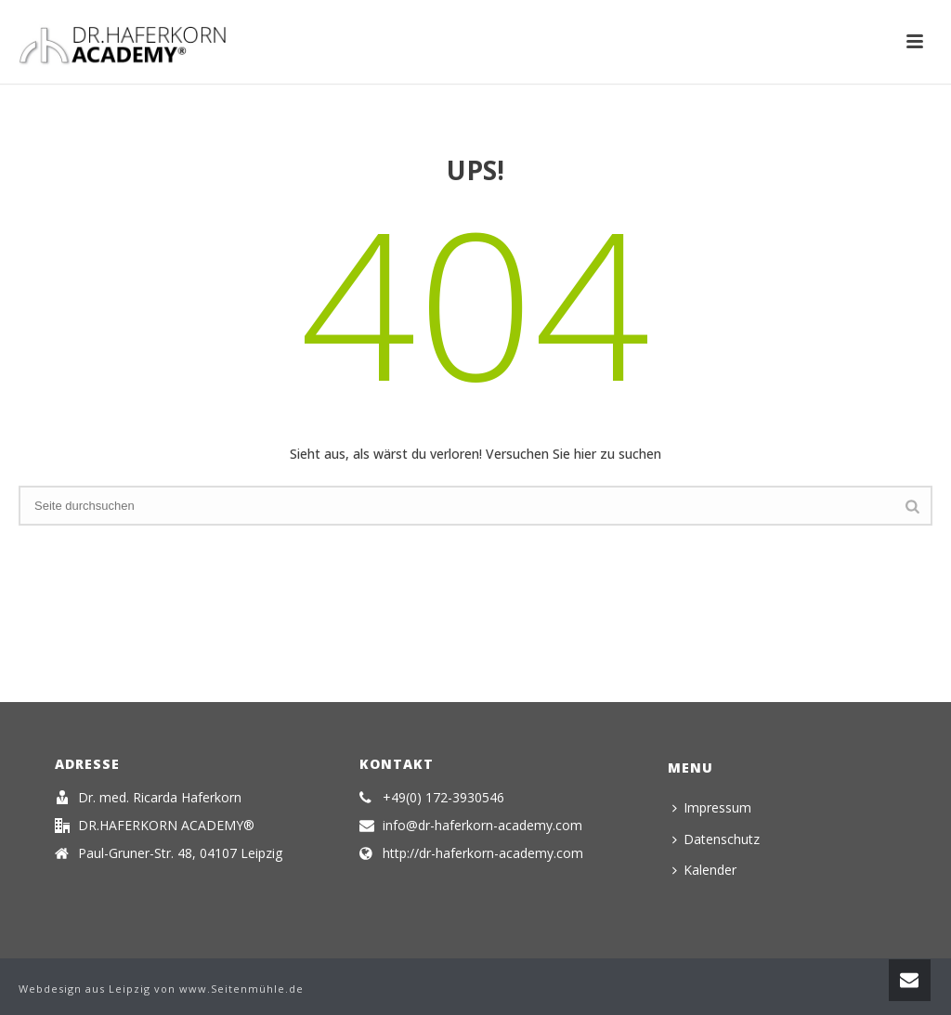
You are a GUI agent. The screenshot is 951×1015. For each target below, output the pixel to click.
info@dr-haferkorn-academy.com (482, 825)
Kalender (704, 869)
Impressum (711, 807)
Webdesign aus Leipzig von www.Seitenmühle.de (161, 988)
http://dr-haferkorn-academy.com (483, 853)
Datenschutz (716, 839)
